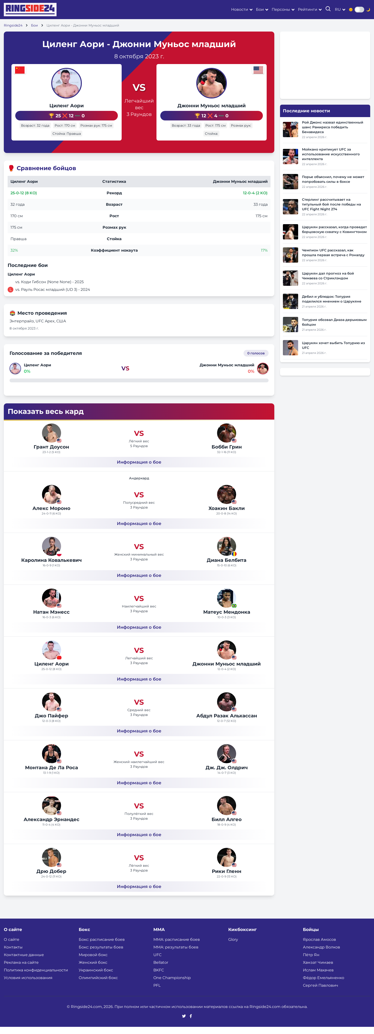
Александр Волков (321, 954)
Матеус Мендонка (226, 619)
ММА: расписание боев (176, 946)
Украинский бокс (96, 977)
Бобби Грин (227, 454)
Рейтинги (307, 9)
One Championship (172, 985)
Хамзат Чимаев (318, 969)
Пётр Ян (311, 962)
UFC (157, 962)
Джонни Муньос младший (224, 105)
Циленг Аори (54, 105)
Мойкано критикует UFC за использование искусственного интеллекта (331, 154)
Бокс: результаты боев (101, 954)
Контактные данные (24, 962)
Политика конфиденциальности (36, 977)
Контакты (13, 954)
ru (338, 9)
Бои (260, 9)
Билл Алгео (227, 826)
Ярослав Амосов (319, 946)
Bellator (160, 969)
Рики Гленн (226, 878)
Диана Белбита (226, 567)
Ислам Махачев (318, 977)
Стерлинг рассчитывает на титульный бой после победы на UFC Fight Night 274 (331, 204)
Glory (233, 946)
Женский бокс (93, 969)
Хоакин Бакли (226, 515)
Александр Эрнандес (51, 826)
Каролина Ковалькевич (51, 567)
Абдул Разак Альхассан (226, 723)
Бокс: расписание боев (102, 946)
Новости (239, 9)
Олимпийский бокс (98, 985)
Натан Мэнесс (51, 619)
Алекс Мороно (51, 515)
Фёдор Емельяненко (323, 985)
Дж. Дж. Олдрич (227, 775)
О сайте (11, 946)
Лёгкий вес (139, 448)
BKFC (158, 977)
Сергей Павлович (320, 992)
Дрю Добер (51, 878)
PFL (157, 992)
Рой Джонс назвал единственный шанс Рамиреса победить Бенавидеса (332, 127)
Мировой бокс (93, 962)
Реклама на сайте (21, 969)
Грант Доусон (51, 454)
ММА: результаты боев (175, 954)
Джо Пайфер (51, 723)
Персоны (281, 9)
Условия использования (28, 985)
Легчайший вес (139, 108)
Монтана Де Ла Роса (51, 775)
